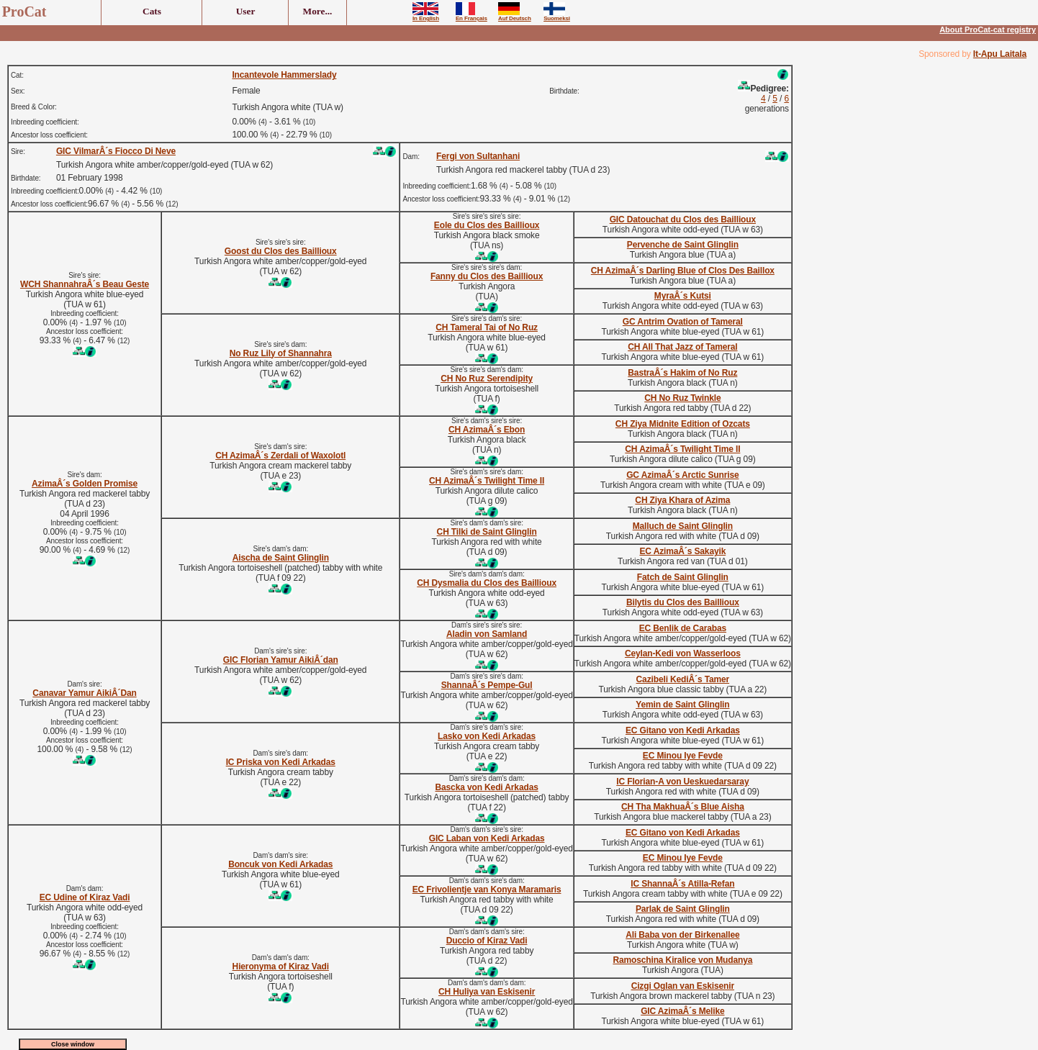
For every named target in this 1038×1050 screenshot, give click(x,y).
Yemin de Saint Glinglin (682, 705)
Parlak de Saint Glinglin (683, 909)
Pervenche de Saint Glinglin (683, 245)
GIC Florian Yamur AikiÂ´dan (280, 660)
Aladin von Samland (486, 634)
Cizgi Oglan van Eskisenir (682, 986)
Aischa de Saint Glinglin (281, 558)
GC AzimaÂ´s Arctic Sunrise (682, 475)
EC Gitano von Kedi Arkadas (683, 730)
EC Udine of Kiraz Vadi (85, 897)
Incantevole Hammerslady (284, 75)
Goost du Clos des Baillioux (281, 251)
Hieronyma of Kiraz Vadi (281, 966)
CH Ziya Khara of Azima (682, 500)
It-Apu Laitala (999, 54)
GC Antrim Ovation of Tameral (683, 322)
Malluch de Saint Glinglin (683, 526)
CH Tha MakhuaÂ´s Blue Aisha (682, 807)
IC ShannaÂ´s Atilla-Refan (682, 884)
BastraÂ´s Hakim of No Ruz (682, 373)
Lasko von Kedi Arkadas (487, 736)
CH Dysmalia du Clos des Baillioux (486, 583)
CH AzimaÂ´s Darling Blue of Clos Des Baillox (683, 271)
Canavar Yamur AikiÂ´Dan (84, 693)
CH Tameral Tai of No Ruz (486, 327)
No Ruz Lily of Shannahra (281, 353)
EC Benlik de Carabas (682, 628)
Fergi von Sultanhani (478, 156)
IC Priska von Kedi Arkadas (280, 762)
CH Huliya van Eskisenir (486, 992)
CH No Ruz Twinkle (682, 398)
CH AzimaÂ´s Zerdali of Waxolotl (280, 456)
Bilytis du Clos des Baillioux (682, 602)
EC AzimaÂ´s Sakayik (682, 551)
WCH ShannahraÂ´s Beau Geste (84, 284)
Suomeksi (556, 16)
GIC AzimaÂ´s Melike (682, 1011)
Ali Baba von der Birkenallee (682, 935)
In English (425, 16)
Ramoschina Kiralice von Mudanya (682, 960)
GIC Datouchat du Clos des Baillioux (683, 219)
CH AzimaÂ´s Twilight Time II (682, 449)
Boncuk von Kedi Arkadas (280, 864)
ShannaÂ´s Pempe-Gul (487, 685)
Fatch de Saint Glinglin (682, 577)
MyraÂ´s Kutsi (682, 296)
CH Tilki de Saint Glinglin (487, 532)
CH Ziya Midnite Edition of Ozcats (682, 424)
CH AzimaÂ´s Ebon (486, 430)
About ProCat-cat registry (987, 29)
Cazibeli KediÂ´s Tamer (683, 679)
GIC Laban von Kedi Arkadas (487, 838)
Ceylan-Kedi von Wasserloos (683, 653)
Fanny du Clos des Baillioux (486, 276)
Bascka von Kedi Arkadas (486, 787)
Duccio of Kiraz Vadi (487, 941)
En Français (471, 16)
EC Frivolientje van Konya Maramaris (486, 889)
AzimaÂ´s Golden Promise (84, 484)
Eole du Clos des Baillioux (487, 225)
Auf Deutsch (514, 16)
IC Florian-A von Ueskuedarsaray (682, 782)
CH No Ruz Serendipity (487, 379)
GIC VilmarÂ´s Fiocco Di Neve (116, 151)
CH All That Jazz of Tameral (682, 347)
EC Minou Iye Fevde (683, 756)
